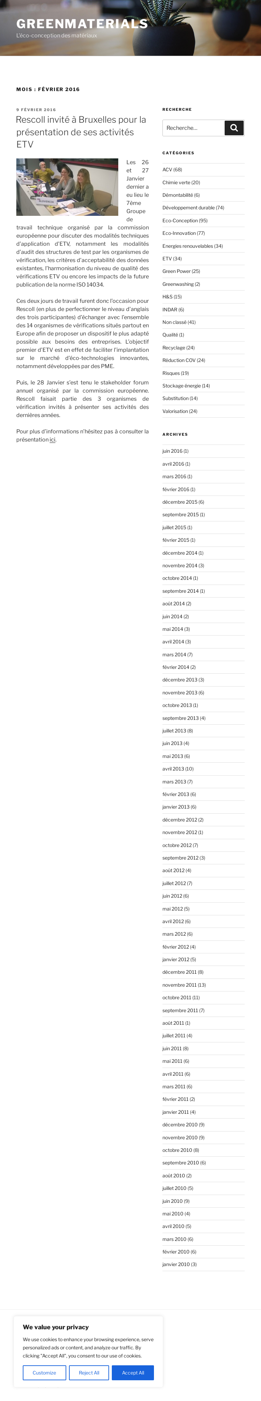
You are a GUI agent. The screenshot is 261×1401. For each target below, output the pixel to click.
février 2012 (175, 947)
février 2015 (175, 540)
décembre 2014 (179, 553)
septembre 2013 (180, 718)
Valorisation (175, 411)
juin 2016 (172, 451)
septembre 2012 (180, 858)
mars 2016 (174, 476)
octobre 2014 (177, 578)
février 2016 (175, 489)
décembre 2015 (179, 502)
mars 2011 (174, 1086)
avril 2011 (173, 1074)
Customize (44, 1373)
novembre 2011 (179, 985)
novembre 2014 (179, 565)
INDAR (169, 309)
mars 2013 (174, 781)
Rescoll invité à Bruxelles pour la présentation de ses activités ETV (81, 132)
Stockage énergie (181, 385)
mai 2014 (172, 629)
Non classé (174, 322)
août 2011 (173, 1023)
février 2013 (175, 794)
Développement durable (188, 207)
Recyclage (173, 347)
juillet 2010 (174, 1188)
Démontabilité (177, 195)
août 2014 (173, 603)
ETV (167, 258)
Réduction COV (179, 360)
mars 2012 (174, 934)
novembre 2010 (180, 1137)
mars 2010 (174, 1239)
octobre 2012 (177, 845)
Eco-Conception (180, 220)
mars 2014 (174, 654)
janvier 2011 (175, 1112)
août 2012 (173, 870)
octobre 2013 (177, 705)
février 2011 (175, 1099)
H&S (167, 296)
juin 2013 (172, 743)
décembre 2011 (179, 972)
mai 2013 (172, 756)
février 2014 (175, 667)
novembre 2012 (179, 832)
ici (52, 439)
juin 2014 (172, 616)
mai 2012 (172, 909)
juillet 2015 (174, 527)
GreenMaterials (82, 23)
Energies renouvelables (187, 246)
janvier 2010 (176, 1264)
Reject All (89, 1373)
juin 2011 (172, 1048)
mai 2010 (173, 1213)
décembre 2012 (179, 820)
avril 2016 (173, 464)
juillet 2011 (174, 1035)
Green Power (176, 271)
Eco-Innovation (179, 233)
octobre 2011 (176, 997)
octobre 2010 (177, 1150)
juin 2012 (172, 896)
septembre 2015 (180, 514)
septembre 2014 (180, 591)
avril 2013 (173, 769)
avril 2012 (173, 921)
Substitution (175, 398)
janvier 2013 (176, 807)
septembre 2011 (180, 1010)
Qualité (170, 335)
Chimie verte (176, 182)
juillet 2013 (174, 730)
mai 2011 (172, 1061)
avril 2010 (173, 1226)
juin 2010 (172, 1201)
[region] (88, 1351)
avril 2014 (173, 641)
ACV (167, 169)
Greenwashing (178, 284)
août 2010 (173, 1175)
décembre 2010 (180, 1124)
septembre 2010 (180, 1162)
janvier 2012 (175, 959)
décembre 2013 (179, 679)
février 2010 (176, 1252)
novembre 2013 (179, 692)
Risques (171, 373)
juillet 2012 (174, 883)
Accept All (133, 1373)
